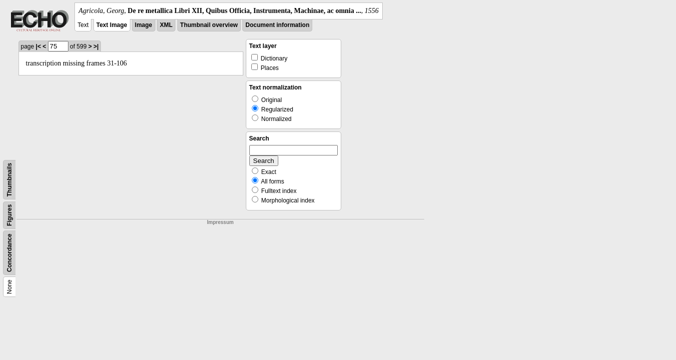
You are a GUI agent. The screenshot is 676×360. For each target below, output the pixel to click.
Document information (277, 25)
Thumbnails (9, 179)
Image (143, 25)
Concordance (9, 253)
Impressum (220, 222)
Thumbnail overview (209, 25)
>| (95, 46)
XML (166, 25)
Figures (9, 215)
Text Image (111, 25)
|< (38, 46)
